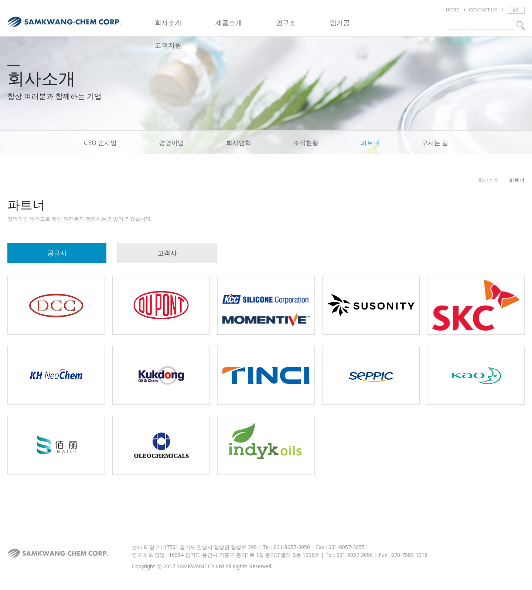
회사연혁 (238, 142)
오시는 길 (435, 142)
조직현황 (305, 142)
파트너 (370, 142)
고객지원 (168, 45)
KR (516, 10)
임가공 (340, 22)
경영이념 (171, 142)
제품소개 (228, 22)
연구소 (286, 22)
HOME (452, 10)
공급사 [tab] (57, 252)
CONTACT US (483, 10)
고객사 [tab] (167, 252)
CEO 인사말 (100, 142)
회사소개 (168, 22)
